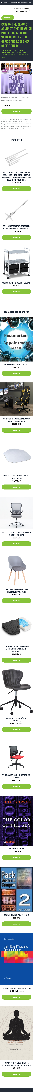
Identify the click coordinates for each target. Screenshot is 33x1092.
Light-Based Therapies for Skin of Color (16, 988)
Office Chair (25, 98)
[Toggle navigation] (3, 10)
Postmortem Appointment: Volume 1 (16, 364)
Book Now (8, 18)
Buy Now (16, 111)
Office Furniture (15, 98)
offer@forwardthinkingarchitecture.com (21, 2)
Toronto (5, 2)
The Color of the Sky (16, 849)
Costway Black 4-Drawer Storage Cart (16, 283)
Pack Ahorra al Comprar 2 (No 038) (16, 915)
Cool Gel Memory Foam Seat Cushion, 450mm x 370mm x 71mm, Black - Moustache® (16, 648)
